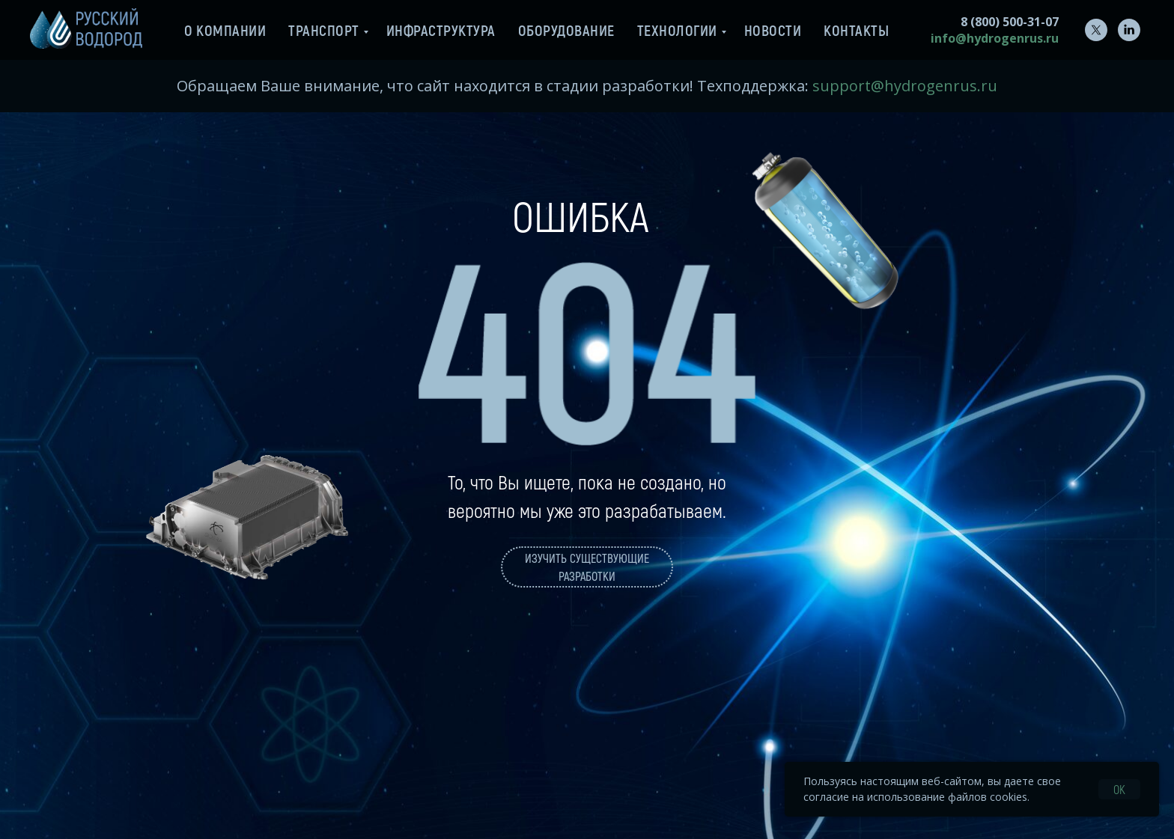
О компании (225, 30)
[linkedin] (1129, 30)
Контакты (856, 30)
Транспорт (323, 30)
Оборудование (566, 30)
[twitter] (1096, 30)
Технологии (677, 30)
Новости (773, 30)
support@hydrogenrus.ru (904, 86)
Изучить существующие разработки (587, 566)
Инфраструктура (441, 30)
